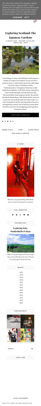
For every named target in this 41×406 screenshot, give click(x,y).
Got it (26, 17)
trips (25, 42)
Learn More (17, 17)
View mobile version (20, 133)
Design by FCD (27, 403)
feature (22, 41)
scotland (30, 41)
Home (20, 130)
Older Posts (33, 130)
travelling (17, 42)
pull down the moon (14, 403)
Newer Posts (7, 130)
